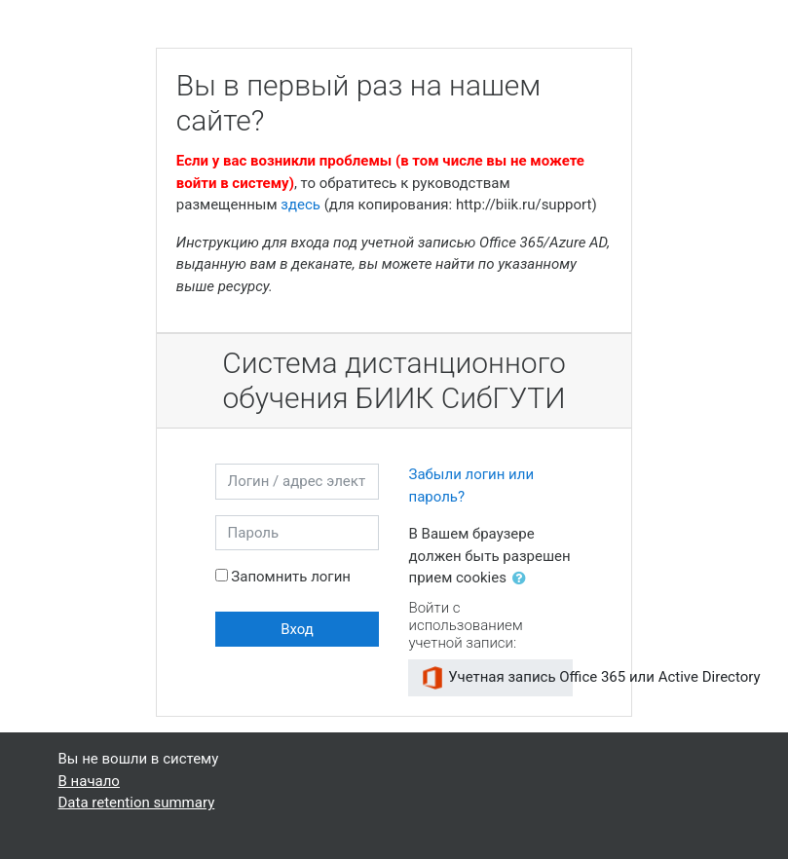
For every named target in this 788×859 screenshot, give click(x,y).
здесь (300, 204)
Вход (297, 629)
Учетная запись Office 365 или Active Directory (497, 678)
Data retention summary (136, 802)
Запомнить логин (291, 576)
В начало (89, 781)
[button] (523, 579)
